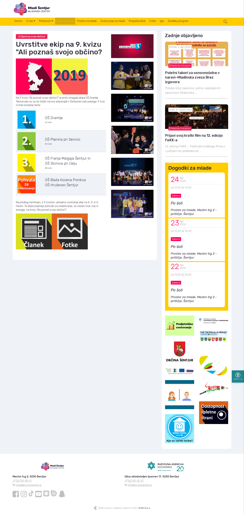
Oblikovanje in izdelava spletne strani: (124, 510)
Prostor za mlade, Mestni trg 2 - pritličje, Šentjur (194, 215)
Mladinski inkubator (180, 68)
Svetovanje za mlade (124, 24)
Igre (180, 24)
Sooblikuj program (198, 24)
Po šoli (177, 206)
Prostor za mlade (96, 24)
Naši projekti (72, 24)
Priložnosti (51, 24)
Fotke (168, 24)
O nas (34, 24)
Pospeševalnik (151, 24)
